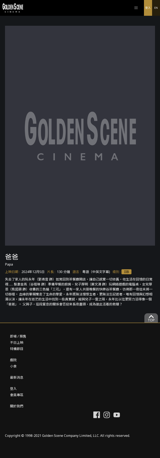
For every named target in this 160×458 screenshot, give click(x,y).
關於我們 (16, 406)
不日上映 (16, 342)
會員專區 (16, 395)
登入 (148, 8)
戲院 (13, 360)
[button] (136, 8)
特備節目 (16, 349)
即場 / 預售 (18, 336)
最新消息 (16, 377)
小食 (13, 366)
